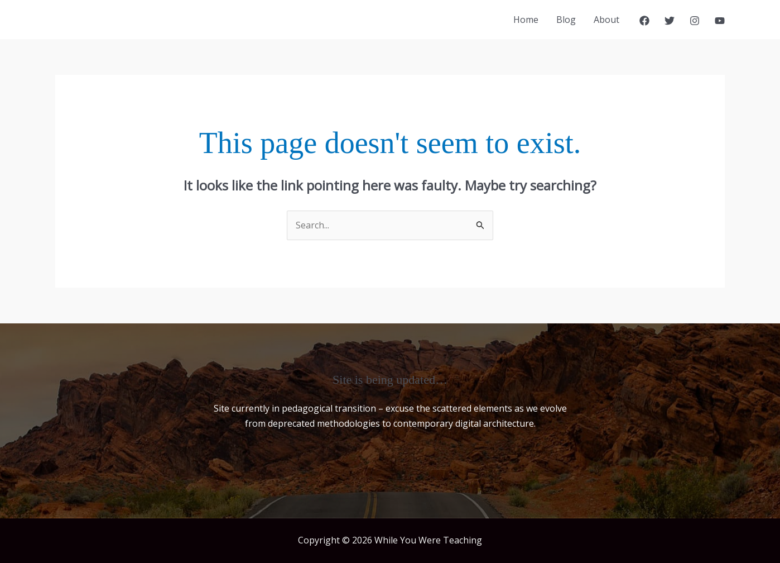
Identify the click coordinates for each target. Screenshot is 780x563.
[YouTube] (720, 21)
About (606, 19)
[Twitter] (670, 21)
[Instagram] (695, 21)
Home (525, 19)
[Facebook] (644, 21)
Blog (566, 19)
